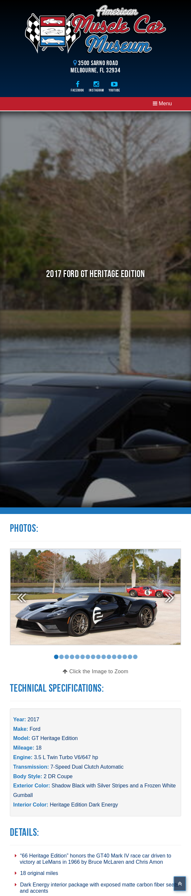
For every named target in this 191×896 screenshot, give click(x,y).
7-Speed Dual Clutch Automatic (86, 767)
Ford (35, 729)
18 (38, 748)
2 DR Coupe (57, 776)
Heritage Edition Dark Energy (84, 804)
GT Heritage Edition (55, 738)
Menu (162, 103)
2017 (34, 719)
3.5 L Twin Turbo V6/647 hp (66, 757)
